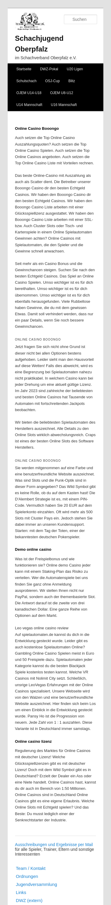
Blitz (71, 81)
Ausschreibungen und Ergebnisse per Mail (54, 844)
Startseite (23, 69)
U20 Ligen (75, 69)
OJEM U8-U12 (61, 93)
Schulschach (26, 81)
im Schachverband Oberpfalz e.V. (46, 57)
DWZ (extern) (29, 900)
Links (21, 892)
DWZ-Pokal (49, 69)
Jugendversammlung (36, 884)
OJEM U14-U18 (28, 93)
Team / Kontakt (31, 868)
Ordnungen (27, 876)
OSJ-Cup (52, 81)
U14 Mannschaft (29, 105)
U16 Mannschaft (64, 105)
